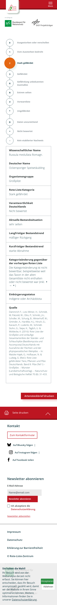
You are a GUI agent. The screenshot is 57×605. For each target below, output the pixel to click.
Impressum (14, 531)
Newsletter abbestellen (18, 516)
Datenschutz (14, 540)
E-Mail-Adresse (15, 485)
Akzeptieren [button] (47, 581)
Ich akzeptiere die (23, 507)
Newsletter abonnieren (20, 499)
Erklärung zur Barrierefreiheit (25, 548)
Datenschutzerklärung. (23, 509)
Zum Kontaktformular (22, 435)
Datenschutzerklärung (24, 599)
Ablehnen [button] (48, 586)
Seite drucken (16, 413)
